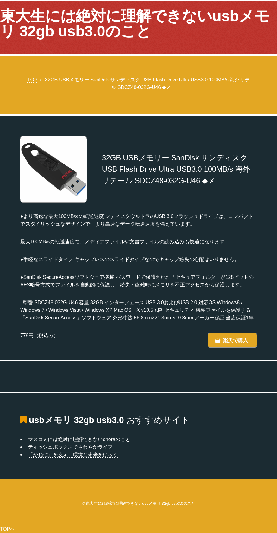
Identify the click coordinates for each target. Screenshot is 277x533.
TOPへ (7, 529)
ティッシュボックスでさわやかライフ (70, 447)
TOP (32, 79)
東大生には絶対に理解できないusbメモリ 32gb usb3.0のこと (134, 24)
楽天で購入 (235, 340)
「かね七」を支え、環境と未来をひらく (73, 454)
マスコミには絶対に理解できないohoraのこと (79, 439)
